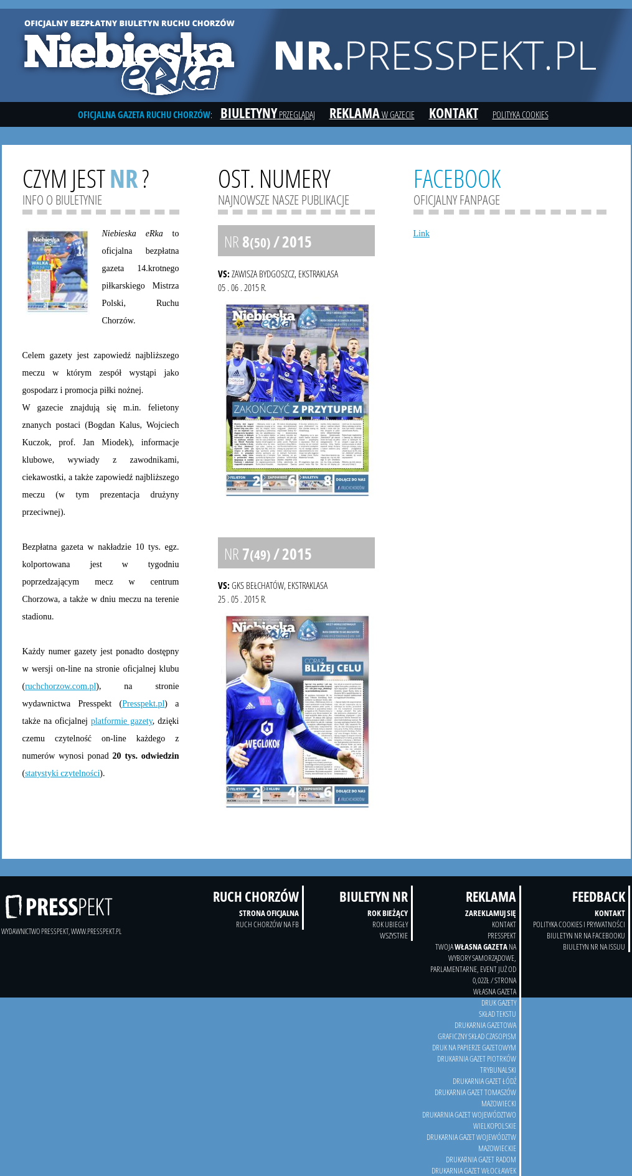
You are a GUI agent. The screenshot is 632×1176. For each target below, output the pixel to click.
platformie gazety (122, 721)
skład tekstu (497, 1013)
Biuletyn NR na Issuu (594, 946)
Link (421, 233)
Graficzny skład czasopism (477, 1036)
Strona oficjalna (269, 913)
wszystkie (394, 935)
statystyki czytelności (62, 773)
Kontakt (610, 913)
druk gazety (498, 1002)
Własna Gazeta (494, 991)
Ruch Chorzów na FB (267, 924)
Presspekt (502, 935)
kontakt (504, 924)
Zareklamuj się (490, 913)
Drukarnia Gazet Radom (481, 1159)
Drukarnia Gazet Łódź (484, 1080)
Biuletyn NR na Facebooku (586, 935)
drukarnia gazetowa (485, 1024)
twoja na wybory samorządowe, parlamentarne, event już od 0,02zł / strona (473, 963)
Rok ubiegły (390, 924)
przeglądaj (267, 114)
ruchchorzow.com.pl (60, 686)
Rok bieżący (387, 913)
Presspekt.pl (143, 703)
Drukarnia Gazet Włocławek (474, 1170)
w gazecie (372, 114)
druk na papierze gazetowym (474, 1047)
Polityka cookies (521, 114)
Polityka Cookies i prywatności (579, 924)
